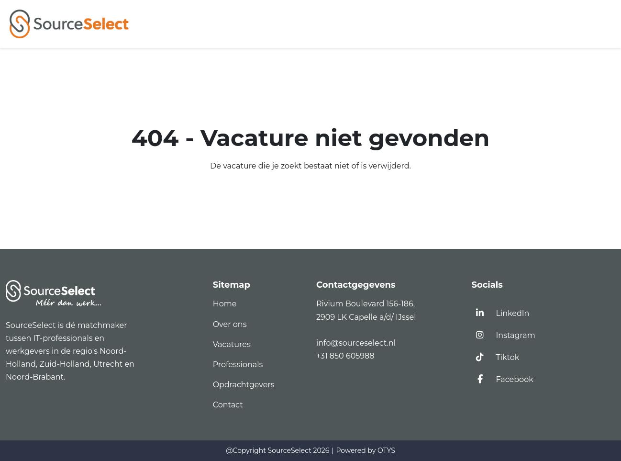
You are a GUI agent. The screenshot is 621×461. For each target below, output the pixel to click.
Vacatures (232, 344)
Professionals (238, 364)
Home (225, 303)
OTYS (386, 450)
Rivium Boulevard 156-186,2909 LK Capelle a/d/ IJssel (367, 310)
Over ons (230, 324)
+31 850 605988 (345, 355)
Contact (228, 404)
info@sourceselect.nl (357, 343)
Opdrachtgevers (244, 384)
